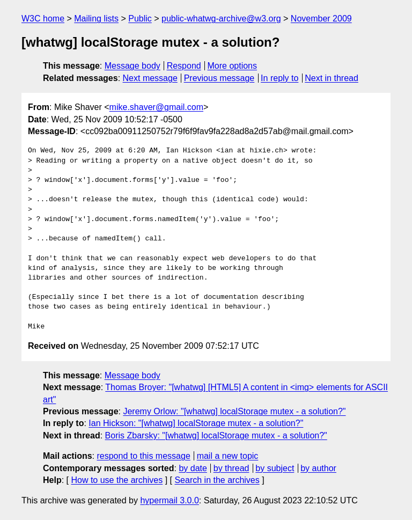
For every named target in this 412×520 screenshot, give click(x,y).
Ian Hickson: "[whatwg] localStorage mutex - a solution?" (196, 423)
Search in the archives (216, 480)
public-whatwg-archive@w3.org (221, 18)
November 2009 (321, 18)
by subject (274, 468)
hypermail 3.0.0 (169, 500)
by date (193, 468)
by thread (231, 468)
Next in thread (331, 78)
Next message (150, 78)
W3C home (42, 18)
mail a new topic (228, 455)
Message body (132, 65)
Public (140, 18)
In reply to (279, 78)
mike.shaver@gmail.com (156, 107)
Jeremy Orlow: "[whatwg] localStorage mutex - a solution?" (234, 411)
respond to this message (143, 455)
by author (318, 468)
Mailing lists (96, 18)
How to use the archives (117, 480)
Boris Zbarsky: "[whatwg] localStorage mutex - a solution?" (216, 435)
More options (233, 65)
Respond (184, 65)
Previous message (219, 78)
